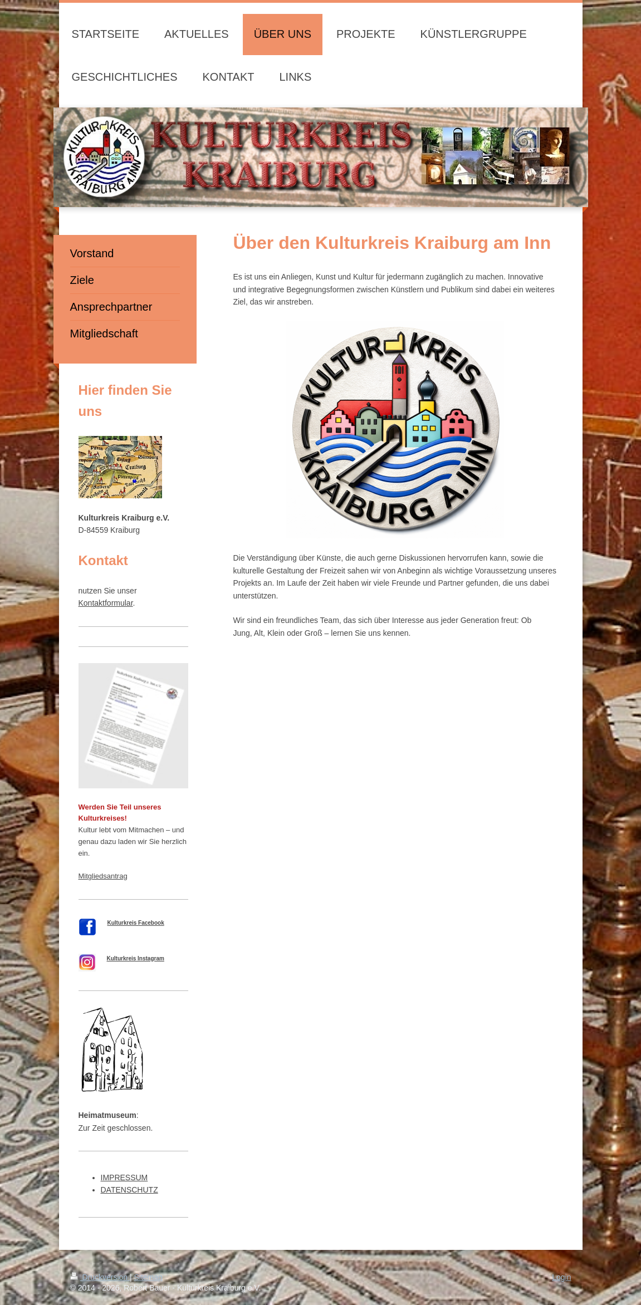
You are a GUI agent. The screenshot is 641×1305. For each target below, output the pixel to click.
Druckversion (100, 1277)
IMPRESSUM (124, 1177)
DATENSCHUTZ (129, 1189)
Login (561, 1277)
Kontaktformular (106, 602)
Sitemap (148, 1277)
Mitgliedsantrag (103, 876)
